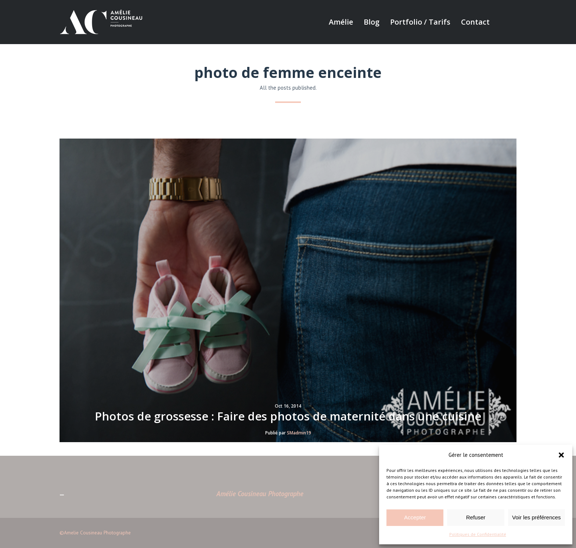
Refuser (476, 517)
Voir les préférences (536, 517)
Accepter (415, 517)
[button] (561, 455)
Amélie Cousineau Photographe (259, 493)
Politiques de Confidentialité (477, 534)
